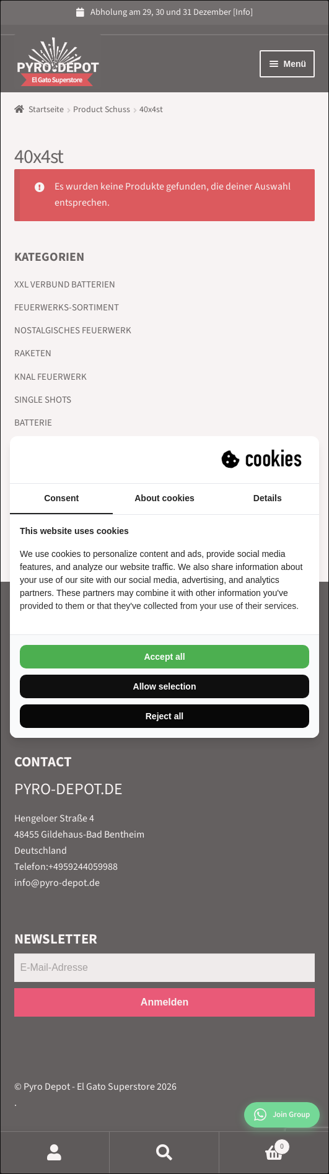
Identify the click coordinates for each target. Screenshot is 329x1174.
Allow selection (164, 686)
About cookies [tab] (164, 498)
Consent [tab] (61, 498)
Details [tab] (267, 498)
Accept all (164, 657)
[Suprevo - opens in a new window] (262, 459)
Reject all (164, 716)
